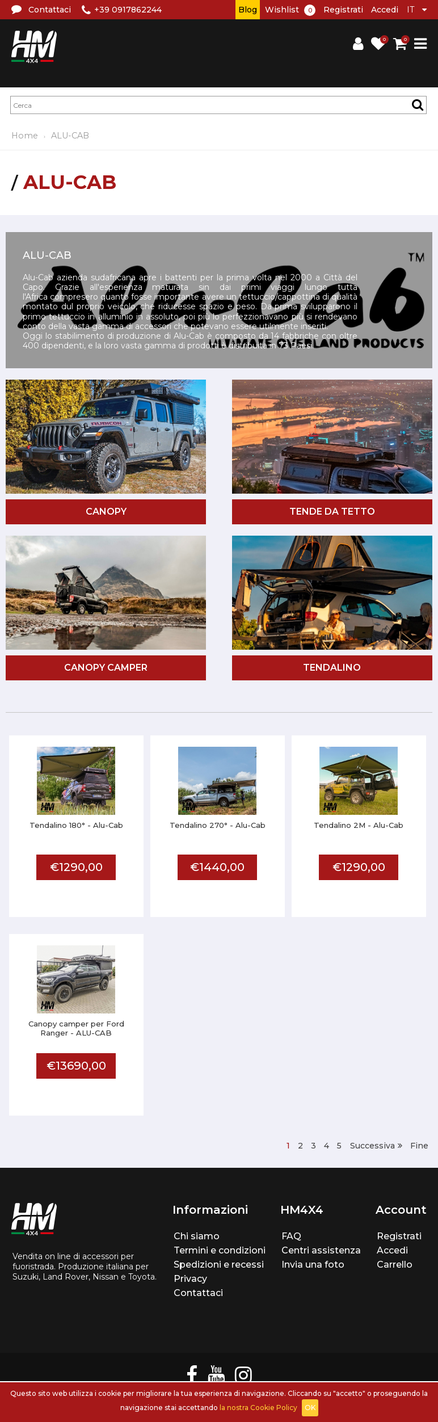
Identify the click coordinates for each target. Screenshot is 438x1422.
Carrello (394, 1264)
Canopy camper (106, 667)
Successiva (372, 1146)
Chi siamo (197, 1236)
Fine (419, 1146)
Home (24, 136)
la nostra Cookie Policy (258, 1407)
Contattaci (198, 1293)
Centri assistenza (321, 1250)
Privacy (190, 1278)
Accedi (384, 10)
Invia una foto (312, 1264)
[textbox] (218, 105)
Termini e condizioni (220, 1250)
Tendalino (332, 667)
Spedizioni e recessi (219, 1264)
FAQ (291, 1236)
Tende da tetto (332, 511)
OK (310, 1407)
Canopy (106, 511)
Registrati (343, 10)
